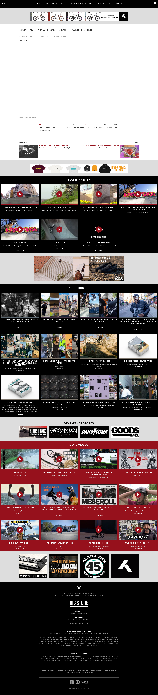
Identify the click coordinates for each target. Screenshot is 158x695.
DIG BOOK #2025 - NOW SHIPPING (138, 361)
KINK (54, 658)
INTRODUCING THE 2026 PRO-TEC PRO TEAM (59, 362)
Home (38, 4)
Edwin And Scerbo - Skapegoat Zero (20, 207)
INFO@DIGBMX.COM (81, 623)
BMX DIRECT (52, 656)
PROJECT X (117, 4)
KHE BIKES (49, 658)
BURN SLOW (65, 656)
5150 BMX (68, 670)
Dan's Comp (60, 670)
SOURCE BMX (53, 660)
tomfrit (79, 688)
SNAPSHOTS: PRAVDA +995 (98, 361)
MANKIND (76, 658)
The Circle (106, 4)
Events (98, 4)
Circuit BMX (51, 670)
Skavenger (89, 125)
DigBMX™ (91, 593)
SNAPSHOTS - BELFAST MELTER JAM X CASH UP (59, 321)
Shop (91, 4)
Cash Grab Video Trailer (138, 508)
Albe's (43, 670)
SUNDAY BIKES (63, 660)
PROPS (104, 658)
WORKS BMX (104, 660)
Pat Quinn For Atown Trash (59, 207)
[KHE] (79, 16)
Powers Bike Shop (96, 670)
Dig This (53, 4)
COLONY (79, 656)
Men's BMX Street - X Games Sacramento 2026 (99, 473)
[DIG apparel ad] (79, 168)
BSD (58, 656)
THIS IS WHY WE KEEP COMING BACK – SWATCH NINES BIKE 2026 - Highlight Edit (59, 509)
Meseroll (85, 670)
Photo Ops (72, 4)
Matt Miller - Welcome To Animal (98, 207)
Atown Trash (44, 125)
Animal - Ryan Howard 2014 (98, 243)
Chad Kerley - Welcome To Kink (59, 543)
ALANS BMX (43, 656)
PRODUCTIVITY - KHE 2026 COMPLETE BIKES (59, 403)
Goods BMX (77, 670)
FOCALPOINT (106, 656)
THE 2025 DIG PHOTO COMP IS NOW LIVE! (99, 402)
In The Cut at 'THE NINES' (20, 543)
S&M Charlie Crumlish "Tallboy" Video (101, 146)
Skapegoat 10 (20, 243)
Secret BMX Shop (110, 670)
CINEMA (72, 656)
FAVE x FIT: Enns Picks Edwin (138, 543)
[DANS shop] (94, 432)
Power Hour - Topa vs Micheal (138, 472)
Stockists (82, 4)
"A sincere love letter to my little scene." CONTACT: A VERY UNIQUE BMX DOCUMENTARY (20, 363)
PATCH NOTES (20, 472)
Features (62, 4)
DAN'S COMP (97, 656)
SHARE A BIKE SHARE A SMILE (78, 660)
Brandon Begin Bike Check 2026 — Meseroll (98, 509)
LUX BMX (69, 658)
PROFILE (97, 658)
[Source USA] (33, 432)
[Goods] (125, 432)
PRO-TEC (110, 658)
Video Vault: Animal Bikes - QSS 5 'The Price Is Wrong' (138, 208)
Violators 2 (59, 243)
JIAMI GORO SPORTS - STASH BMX (20, 508)
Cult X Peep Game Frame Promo (53, 146)
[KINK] (33, 566)
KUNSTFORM (61, 658)
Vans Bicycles (88, 672)
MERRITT (84, 658)
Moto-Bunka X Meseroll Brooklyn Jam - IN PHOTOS (98, 321)
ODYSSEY (91, 658)
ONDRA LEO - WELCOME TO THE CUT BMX (59, 472)
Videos (45, 4)
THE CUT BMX (87, 656)
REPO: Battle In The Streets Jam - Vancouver (138, 403)
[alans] (94, 566)
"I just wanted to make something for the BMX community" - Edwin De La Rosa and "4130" (138, 322)
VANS (97, 660)
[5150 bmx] (63, 432)
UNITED (91, 660)
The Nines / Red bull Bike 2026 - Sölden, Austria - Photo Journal (20, 321)
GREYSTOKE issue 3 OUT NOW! (20, 402)
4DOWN (111, 660)
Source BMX (69, 672)
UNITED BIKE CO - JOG (98, 543)
